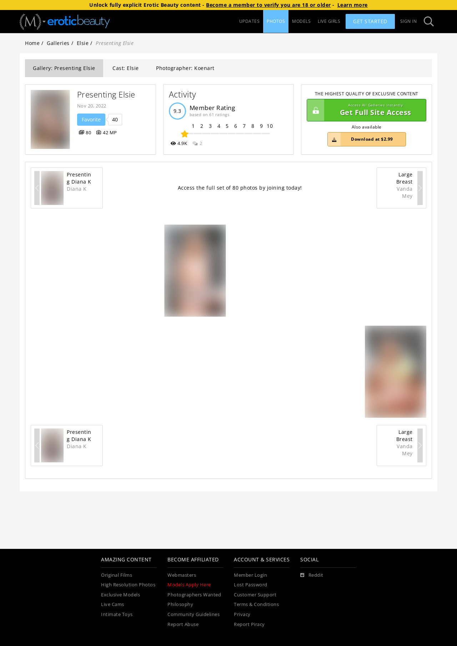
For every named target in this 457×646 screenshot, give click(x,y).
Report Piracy (249, 624)
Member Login (250, 575)
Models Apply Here (189, 585)
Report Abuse (183, 624)
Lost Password (250, 585)
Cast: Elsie (125, 68)
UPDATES (249, 21)
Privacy (242, 614)
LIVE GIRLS (329, 21)
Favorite (91, 119)
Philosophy (180, 604)
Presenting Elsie (106, 94)
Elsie (83, 43)
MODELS (301, 21)
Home (32, 43)
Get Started (370, 21)
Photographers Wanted (194, 595)
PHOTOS (276, 21)
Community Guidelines (193, 614)
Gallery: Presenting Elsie (64, 68)
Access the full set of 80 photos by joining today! (240, 187)
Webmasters (181, 575)
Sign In (408, 21)
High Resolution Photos (128, 585)
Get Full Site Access (364, 110)
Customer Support (255, 595)
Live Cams (112, 604)
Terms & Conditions (256, 604)
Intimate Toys (117, 614)
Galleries (58, 43)
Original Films (116, 575)
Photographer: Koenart (185, 68)
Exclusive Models (120, 595)
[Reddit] (311, 575)
